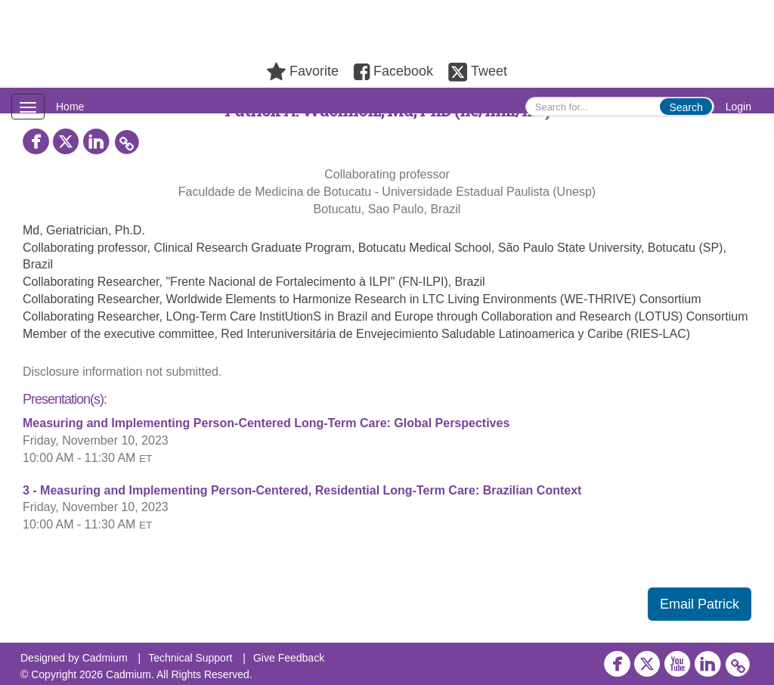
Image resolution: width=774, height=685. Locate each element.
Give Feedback (288, 658)
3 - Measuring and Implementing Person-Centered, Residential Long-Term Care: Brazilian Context (302, 490)
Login (738, 107)
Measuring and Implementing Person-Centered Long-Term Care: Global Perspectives (266, 423)
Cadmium (105, 658)
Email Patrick (699, 604)
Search (685, 107)
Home (70, 107)
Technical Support (190, 658)
